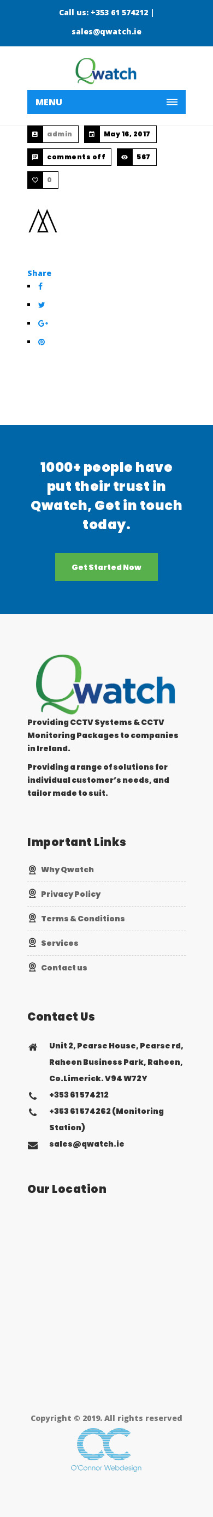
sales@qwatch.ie (106, 31)
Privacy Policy (70, 894)
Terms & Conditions (83, 918)
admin (60, 134)
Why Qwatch (67, 869)
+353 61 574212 (119, 12)
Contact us (64, 967)
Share (39, 273)
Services (60, 943)
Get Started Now (106, 567)
